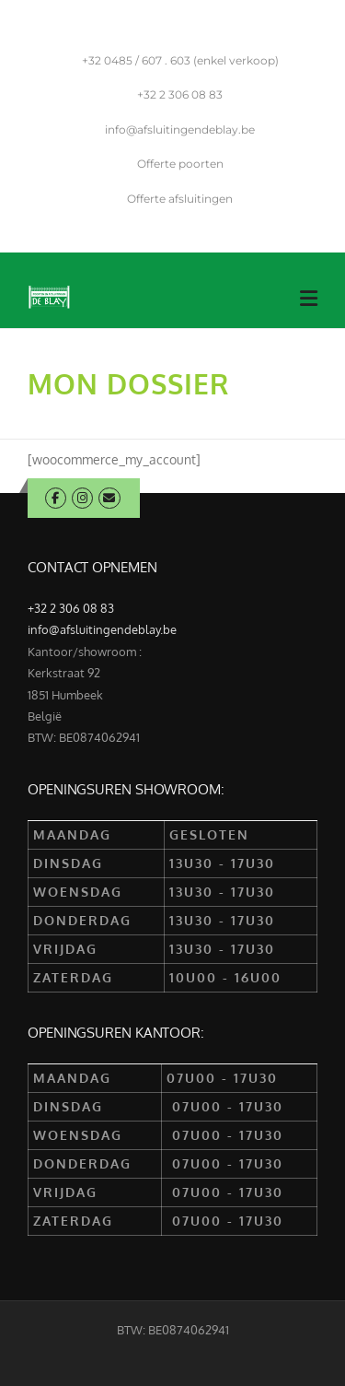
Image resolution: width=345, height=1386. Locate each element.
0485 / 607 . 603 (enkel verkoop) (180, 60)
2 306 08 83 (180, 94)
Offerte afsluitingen (180, 199)
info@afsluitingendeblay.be (180, 129)
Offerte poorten (180, 163)
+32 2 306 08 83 (71, 608)
